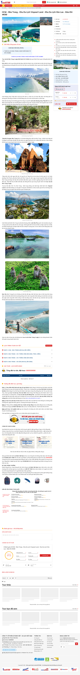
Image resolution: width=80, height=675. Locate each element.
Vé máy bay (49, 641)
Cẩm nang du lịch (51, 2)
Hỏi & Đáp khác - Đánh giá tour (62, 81)
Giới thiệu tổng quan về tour (61, 74)
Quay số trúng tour (38, 645)
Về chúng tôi (8, 5)
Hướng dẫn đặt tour (38, 639)
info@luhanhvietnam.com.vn (69, 638)
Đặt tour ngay (71, 103)
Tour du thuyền (50, 645)
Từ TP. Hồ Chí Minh (66, 24)
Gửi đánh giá (45, 555)
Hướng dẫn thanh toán (39, 641)
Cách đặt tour (37, 5)
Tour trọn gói (49, 638)
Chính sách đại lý (62, 2)
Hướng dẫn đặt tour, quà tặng (62, 80)
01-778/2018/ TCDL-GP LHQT (26, 652)
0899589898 (66, 109)
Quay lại (50, 578)
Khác (43, 5)
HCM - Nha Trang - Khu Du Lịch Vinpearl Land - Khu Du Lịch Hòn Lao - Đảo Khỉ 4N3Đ (25, 7)
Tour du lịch (4, 7)
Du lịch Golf (49, 647)
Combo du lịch (50, 639)
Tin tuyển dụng (37, 647)
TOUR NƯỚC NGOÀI (27, 5)
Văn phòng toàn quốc (38, 649)
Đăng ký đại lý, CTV (38, 651)
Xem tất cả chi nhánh (9, 649)
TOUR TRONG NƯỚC (17, 5)
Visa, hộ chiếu (50, 643)
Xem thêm (74, 584)
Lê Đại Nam (15, 637)
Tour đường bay (66, 21)
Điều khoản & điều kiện (39, 643)
